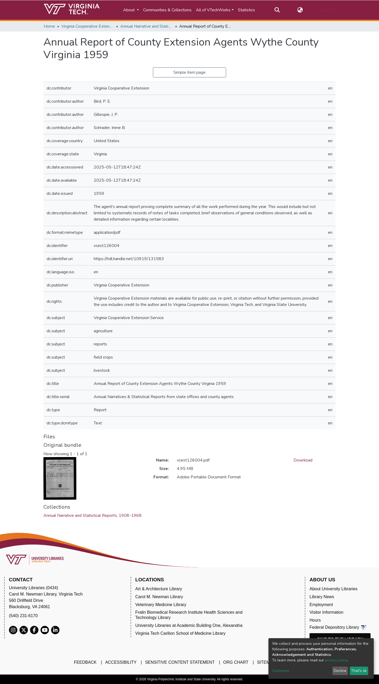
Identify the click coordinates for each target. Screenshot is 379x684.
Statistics (246, 10)
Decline (340, 670)
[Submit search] (277, 10)
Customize (280, 670)
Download (302, 460)
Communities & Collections (167, 10)
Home (49, 26)
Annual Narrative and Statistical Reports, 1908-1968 (146, 26)
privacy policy (336, 660)
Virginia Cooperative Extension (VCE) (87, 26)
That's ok (359, 670)
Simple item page (189, 72)
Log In (326, 10)
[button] (300, 10)
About (129, 10)
